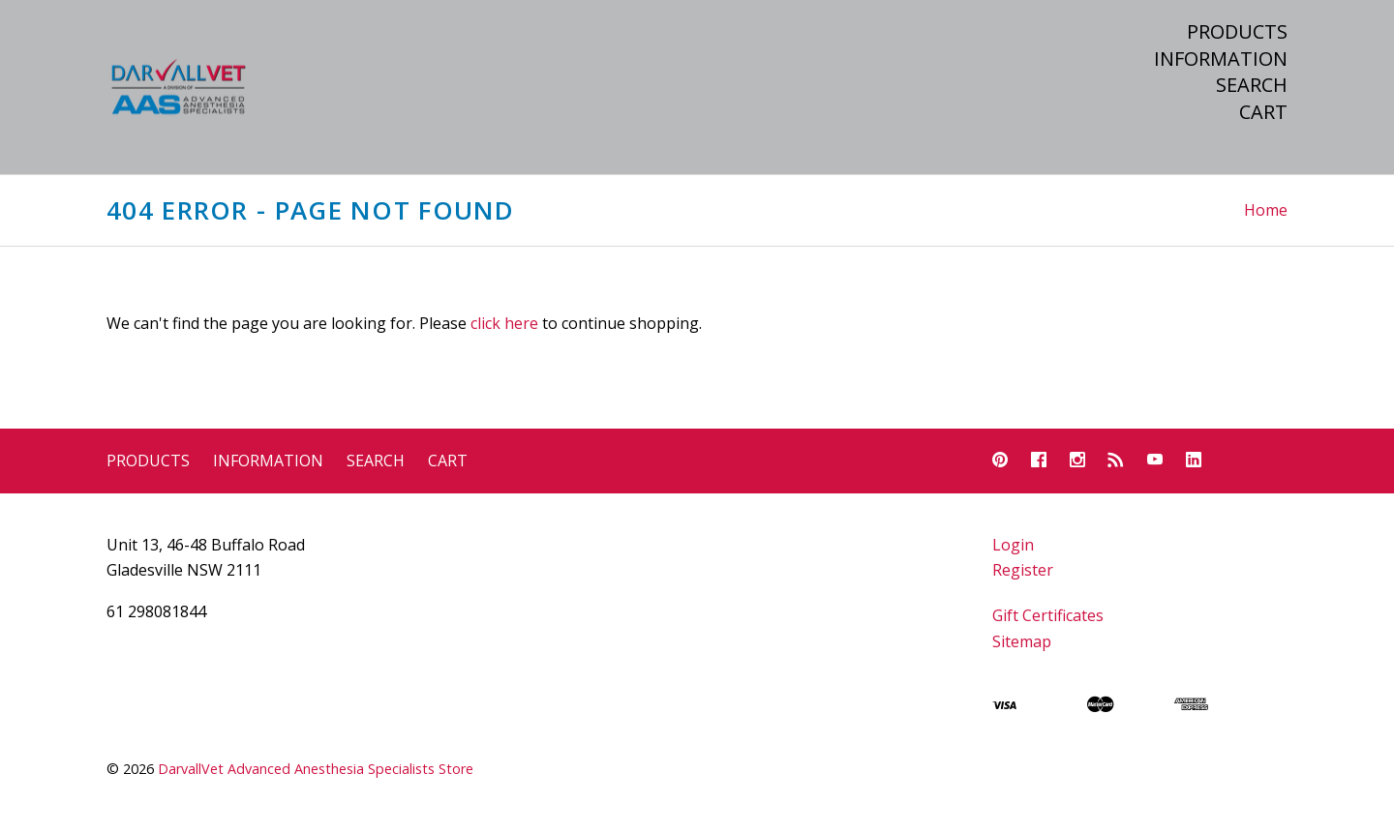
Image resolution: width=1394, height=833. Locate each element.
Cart (1263, 112)
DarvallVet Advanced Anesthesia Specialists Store (315, 768)
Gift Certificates (1048, 615)
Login (1013, 544)
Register (1022, 569)
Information (1221, 59)
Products (1237, 32)
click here (504, 323)
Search (1252, 85)
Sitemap (1021, 641)
